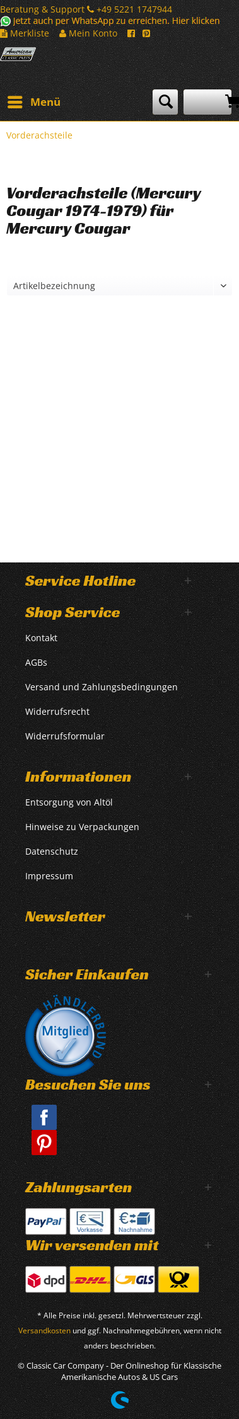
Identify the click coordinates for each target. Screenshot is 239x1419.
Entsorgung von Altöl (69, 802)
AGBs (36, 662)
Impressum (49, 876)
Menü (34, 100)
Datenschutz (51, 851)
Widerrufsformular (65, 736)
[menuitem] (33, 102)
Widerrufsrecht (57, 711)
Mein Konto (88, 33)
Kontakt (41, 638)
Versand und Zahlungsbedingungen (101, 687)
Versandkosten (44, 1330)
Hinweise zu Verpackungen (82, 827)
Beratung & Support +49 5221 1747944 (86, 9)
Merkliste (24, 33)
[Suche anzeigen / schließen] (165, 102)
